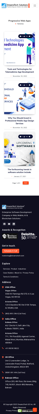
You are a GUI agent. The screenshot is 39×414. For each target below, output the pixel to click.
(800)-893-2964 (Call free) (15, 314)
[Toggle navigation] (35, 6)
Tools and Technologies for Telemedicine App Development (19, 70)
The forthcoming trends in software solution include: (19, 171)
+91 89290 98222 (12, 348)
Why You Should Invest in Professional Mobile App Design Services (19, 121)
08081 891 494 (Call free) (15, 373)
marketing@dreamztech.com (13, 256)
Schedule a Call (10, 251)
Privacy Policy (11, 411)
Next (25, 183)
